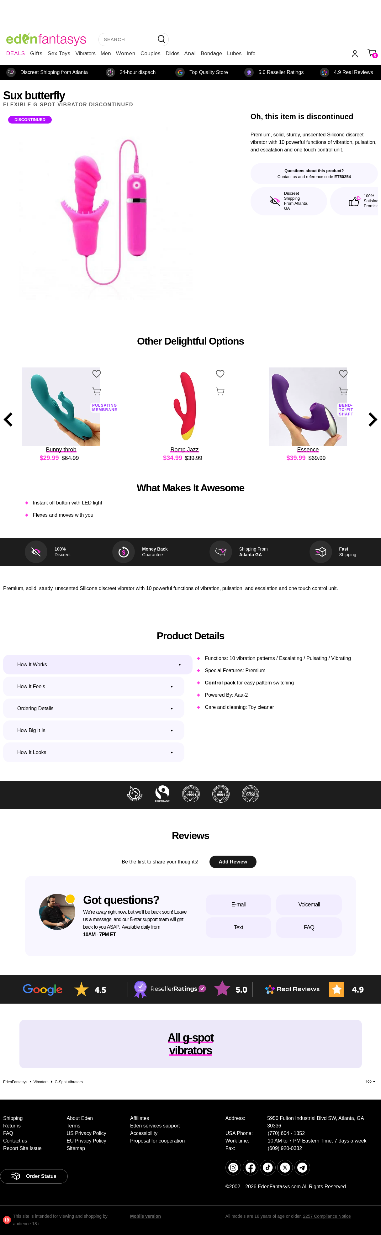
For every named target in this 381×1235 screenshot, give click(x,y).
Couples (150, 53)
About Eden (80, 1118)
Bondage (211, 53)
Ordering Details (35, 708)
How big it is (31, 730)
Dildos (172, 53)
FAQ (309, 927)
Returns (12, 1125)
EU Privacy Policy (86, 1140)
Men (106, 53)
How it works (32, 664)
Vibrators (86, 53)
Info (250, 53)
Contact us (15, 1140)
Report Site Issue (22, 1148)
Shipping (13, 1118)
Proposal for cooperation (157, 1140)
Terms (74, 1125)
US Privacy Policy (86, 1133)
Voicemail (309, 904)
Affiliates (139, 1118)
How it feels (31, 686)
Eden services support (155, 1125)
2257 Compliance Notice (327, 1216)
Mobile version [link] (145, 1216)
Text (238, 927)
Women (125, 53)
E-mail (238, 904)
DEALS (15, 53)
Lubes (234, 53)
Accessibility (143, 1133)
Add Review (233, 861)
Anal (190, 53)
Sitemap (76, 1148)
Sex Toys (59, 53)
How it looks (31, 752)
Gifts (36, 53)
